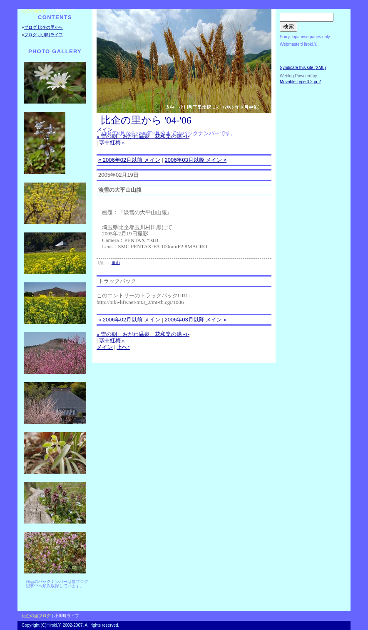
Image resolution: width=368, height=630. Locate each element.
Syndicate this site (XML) (303, 67)
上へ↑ (123, 347)
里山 (116, 262)
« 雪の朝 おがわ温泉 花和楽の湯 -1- (143, 136)
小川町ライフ (62, 10)
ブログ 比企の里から (43, 27)
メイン (105, 129)
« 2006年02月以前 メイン (129, 160)
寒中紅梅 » (112, 142)
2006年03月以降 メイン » (195, 160)
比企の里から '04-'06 (146, 120)
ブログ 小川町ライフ (43, 34)
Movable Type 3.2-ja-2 (300, 81)
